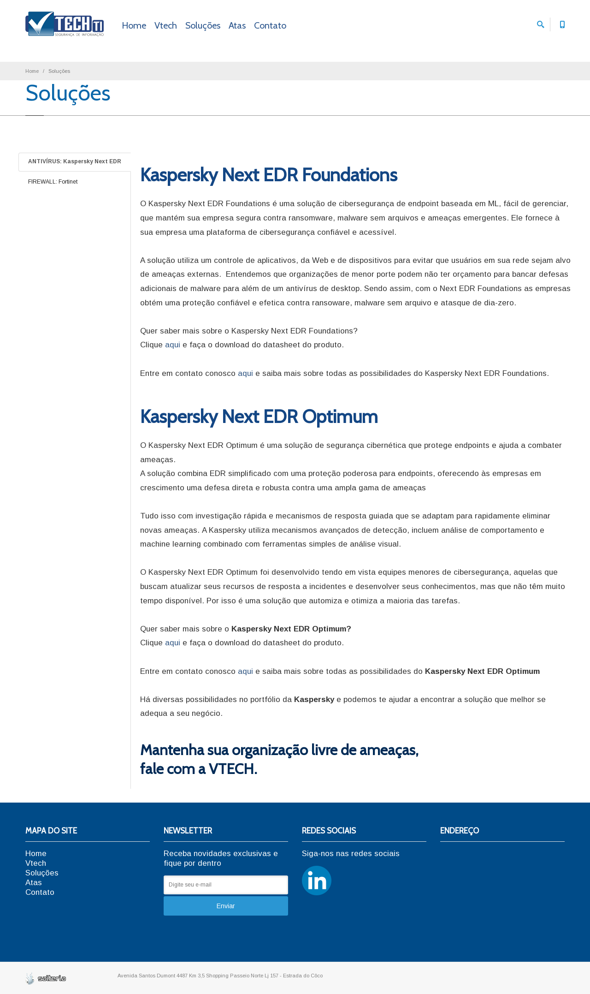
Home (134, 25)
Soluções (202, 25)
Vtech (165, 25)
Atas (237, 25)
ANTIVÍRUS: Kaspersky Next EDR (74, 161)
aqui (172, 344)
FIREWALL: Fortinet (52, 182)
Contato (270, 25)
